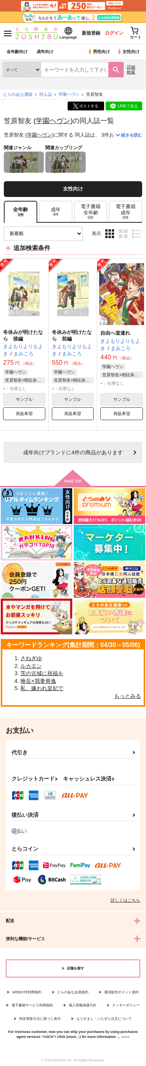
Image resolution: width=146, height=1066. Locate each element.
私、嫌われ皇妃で (41, 688)
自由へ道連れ (115, 333)
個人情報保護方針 (82, 1005)
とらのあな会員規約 (72, 992)
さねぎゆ (31, 658)
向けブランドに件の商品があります (73, 452)
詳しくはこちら (125, 900)
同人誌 (45, 94)
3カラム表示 (110, 234)
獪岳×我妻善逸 (38, 681)
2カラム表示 (123, 234)
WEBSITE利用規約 (27, 992)
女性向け (128, 51)
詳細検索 (131, 69)
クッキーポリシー (126, 1005)
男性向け (98, 51)
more (125, 1037)
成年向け (44, 51)
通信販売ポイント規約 (121, 992)
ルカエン (31, 666)
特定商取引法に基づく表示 (40, 1019)
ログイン (114, 33)
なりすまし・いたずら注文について (104, 1019)
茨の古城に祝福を (41, 673)
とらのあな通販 (18, 94)
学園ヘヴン (53, 121)
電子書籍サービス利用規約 (32, 1005)
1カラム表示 (136, 234)
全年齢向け (17, 51)
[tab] (55, 212)
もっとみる (127, 696)
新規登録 (91, 33)
